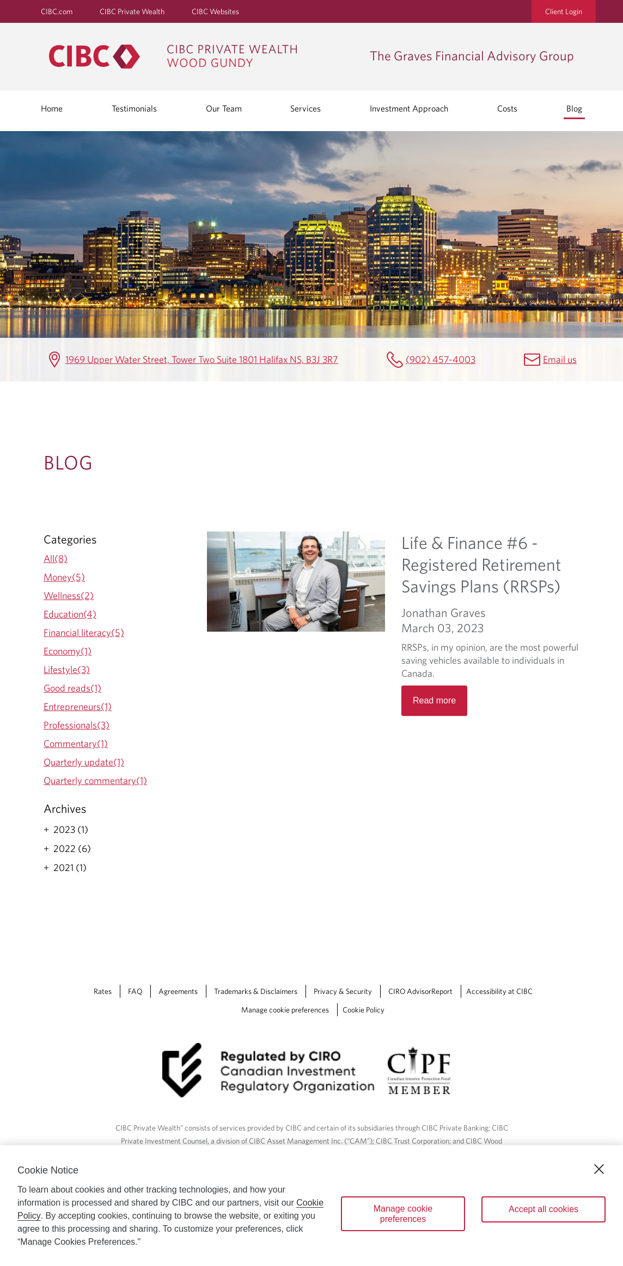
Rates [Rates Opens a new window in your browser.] (103, 991)
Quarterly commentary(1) (95, 780)
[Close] (599, 1169)
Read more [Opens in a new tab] (434, 700)
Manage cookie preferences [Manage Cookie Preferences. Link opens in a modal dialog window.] (285, 1009)
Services (305, 108)
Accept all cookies (543, 1209)
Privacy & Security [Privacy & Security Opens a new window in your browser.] (343, 991)
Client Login (563, 11)
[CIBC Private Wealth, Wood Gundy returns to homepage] (204, 57)
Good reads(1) (72, 688)
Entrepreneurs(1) (78, 706)
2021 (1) (70, 867)
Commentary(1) (76, 743)
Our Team (224, 108)
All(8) (56, 558)
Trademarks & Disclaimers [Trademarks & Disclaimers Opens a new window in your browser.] (255, 991)
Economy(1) (67, 651)
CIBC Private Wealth (132, 11)
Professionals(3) (76, 725)
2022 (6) (72, 848)
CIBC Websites (215, 11)
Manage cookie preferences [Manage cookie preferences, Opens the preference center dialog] (403, 1214)
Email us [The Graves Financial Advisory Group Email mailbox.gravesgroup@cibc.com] (560, 359)
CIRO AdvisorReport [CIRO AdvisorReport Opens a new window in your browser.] (420, 991)
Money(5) (64, 577)
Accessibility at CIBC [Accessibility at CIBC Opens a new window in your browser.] (499, 991)
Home (52, 108)
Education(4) (70, 614)
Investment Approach (409, 108)
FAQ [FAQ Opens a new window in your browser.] (135, 991)
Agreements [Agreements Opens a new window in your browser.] (178, 991)
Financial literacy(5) (84, 632)
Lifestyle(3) (67, 669)
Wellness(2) (69, 595)
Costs (507, 108)
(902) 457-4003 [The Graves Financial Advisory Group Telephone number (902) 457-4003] (440, 359)
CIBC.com (56, 11)
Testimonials (134, 108)
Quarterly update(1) (84, 762)
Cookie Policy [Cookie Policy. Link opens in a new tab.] (363, 1009)
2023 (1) (70, 829)
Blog (574, 108)
